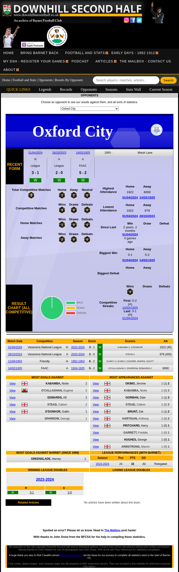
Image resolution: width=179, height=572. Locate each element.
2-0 (70, 492)
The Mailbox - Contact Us (145, 61)
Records (66, 89)
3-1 (32, 492)
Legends (45, 89)
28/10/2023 (59, 152)
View (13, 383)
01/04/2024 (35, 152)
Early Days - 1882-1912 (133, 53)
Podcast (80, 61)
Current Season (161, 89)
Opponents (45, 80)
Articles (104, 61)
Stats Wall (133, 89)
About (9, 70)
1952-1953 (77, 361)
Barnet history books (71, 555)
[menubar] (89, 61)
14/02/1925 (83, 152)
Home (8, 53)
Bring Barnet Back (40, 53)
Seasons (111, 89)
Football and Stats (85, 53)
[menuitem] (8, 53)
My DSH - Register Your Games (34, 61)
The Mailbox (112, 530)
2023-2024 (77, 347)
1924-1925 (77, 368)
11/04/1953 (15, 361)
